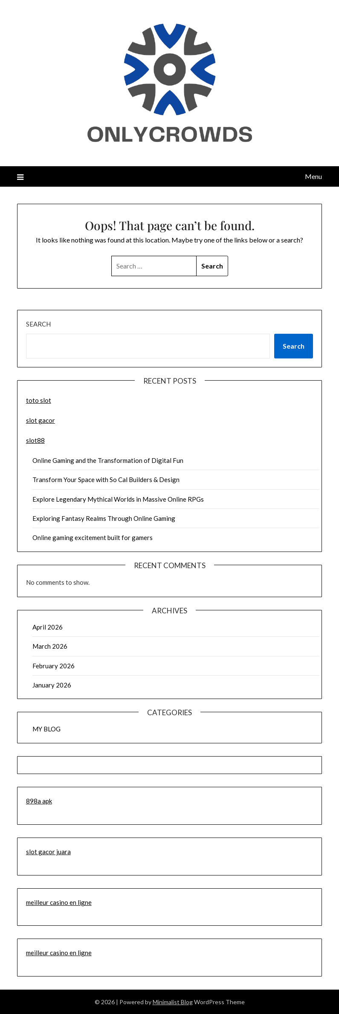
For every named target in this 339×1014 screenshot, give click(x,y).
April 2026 (47, 627)
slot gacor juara (48, 851)
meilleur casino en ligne (59, 902)
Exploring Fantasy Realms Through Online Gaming (103, 518)
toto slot (38, 400)
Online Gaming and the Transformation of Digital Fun (107, 460)
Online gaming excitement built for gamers (92, 537)
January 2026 (51, 685)
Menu (313, 176)
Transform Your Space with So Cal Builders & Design (106, 479)
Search (38, 324)
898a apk (39, 801)
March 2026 (49, 646)
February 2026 (53, 666)
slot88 (35, 440)
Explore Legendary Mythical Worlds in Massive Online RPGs (118, 499)
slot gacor (40, 420)
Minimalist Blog (173, 1001)
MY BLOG (46, 729)
